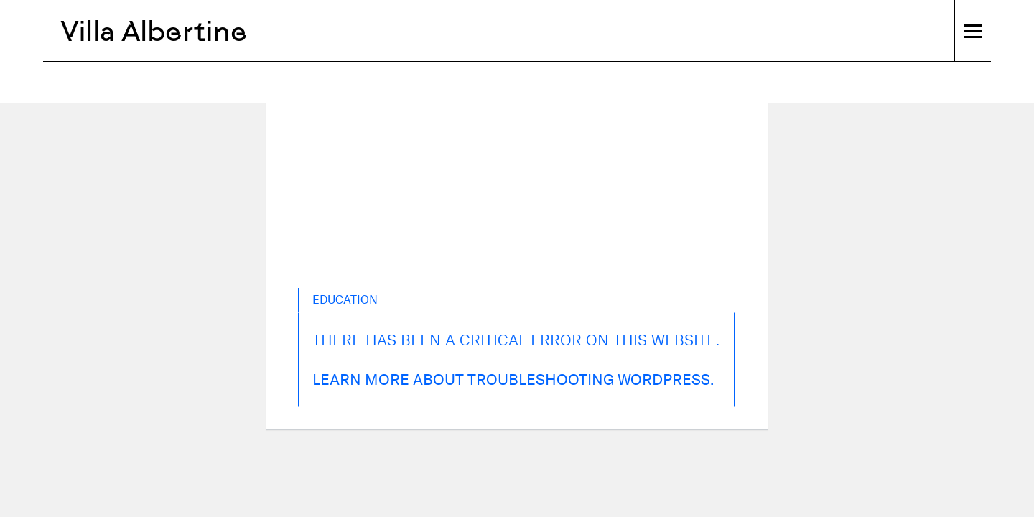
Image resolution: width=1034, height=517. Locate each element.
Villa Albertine (154, 31)
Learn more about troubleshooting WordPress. (513, 379)
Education (345, 300)
